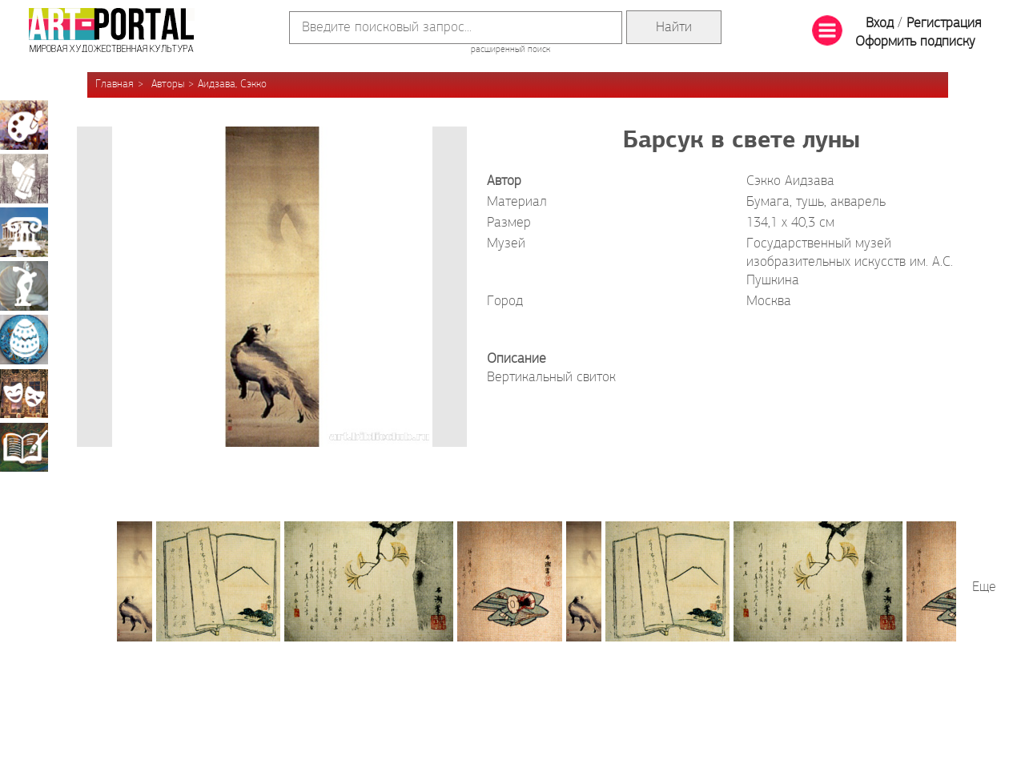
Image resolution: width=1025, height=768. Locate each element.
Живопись (24, 125)
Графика (24, 178)
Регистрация (943, 23)
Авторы (167, 84)
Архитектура (24, 232)
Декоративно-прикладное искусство (24, 339)
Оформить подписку (915, 42)
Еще (984, 587)
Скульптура (24, 286)
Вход (880, 23)
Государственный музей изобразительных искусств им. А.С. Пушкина (849, 262)
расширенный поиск (510, 49)
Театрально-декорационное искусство (24, 393)
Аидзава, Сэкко (232, 84)
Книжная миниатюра (24, 447)
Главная (114, 84)
